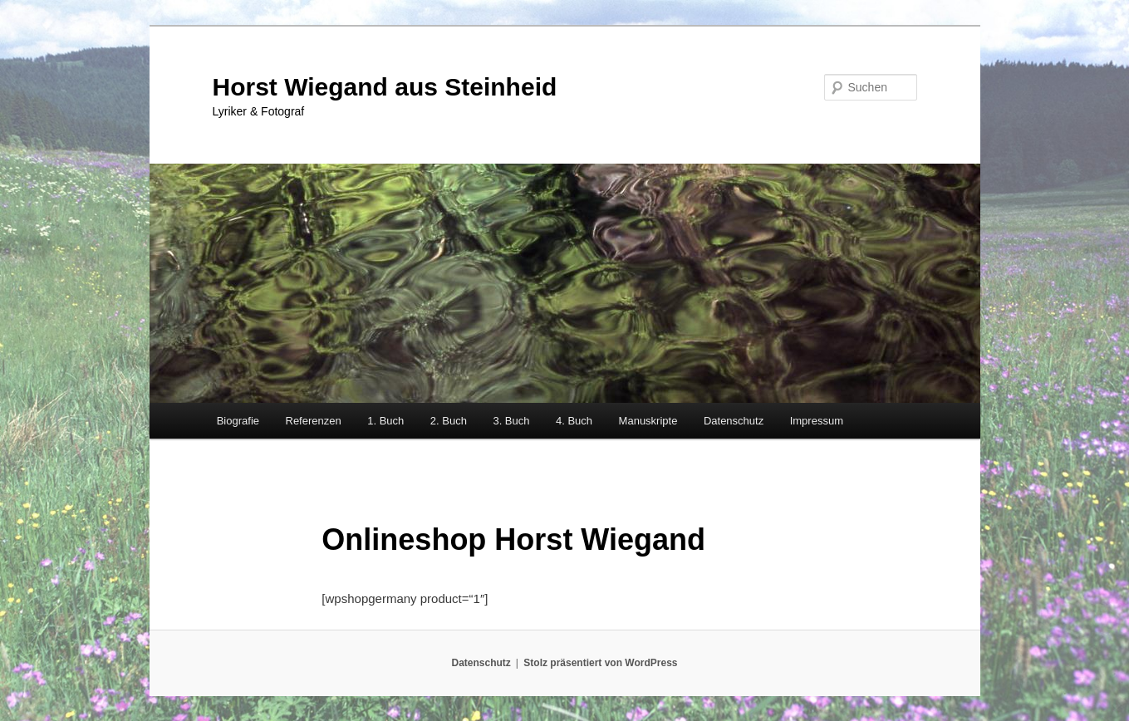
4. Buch (574, 420)
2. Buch (448, 420)
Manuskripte (648, 420)
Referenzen (313, 420)
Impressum (816, 420)
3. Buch (511, 420)
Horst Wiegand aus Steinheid (385, 87)
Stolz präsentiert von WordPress (600, 663)
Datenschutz (733, 420)
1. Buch (385, 420)
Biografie (238, 420)
